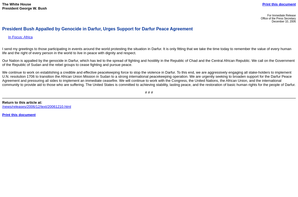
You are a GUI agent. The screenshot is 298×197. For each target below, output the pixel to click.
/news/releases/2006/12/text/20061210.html (36, 107)
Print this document (279, 4)
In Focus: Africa (20, 37)
